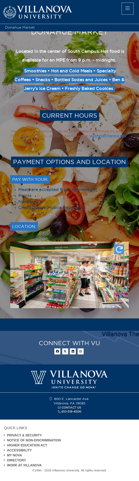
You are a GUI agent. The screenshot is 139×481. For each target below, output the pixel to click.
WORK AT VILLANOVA (24, 465)
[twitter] (65, 351)
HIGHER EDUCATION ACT (27, 445)
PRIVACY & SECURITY (24, 435)
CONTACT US (71, 407)
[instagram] (81, 351)
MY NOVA (14, 455)
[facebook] (57, 351)
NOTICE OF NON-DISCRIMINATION (34, 440)
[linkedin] (73, 351)
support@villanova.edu (107, 136)
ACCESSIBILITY (19, 450)
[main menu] (128, 9)
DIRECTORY (16, 460)
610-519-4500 (71, 411)
